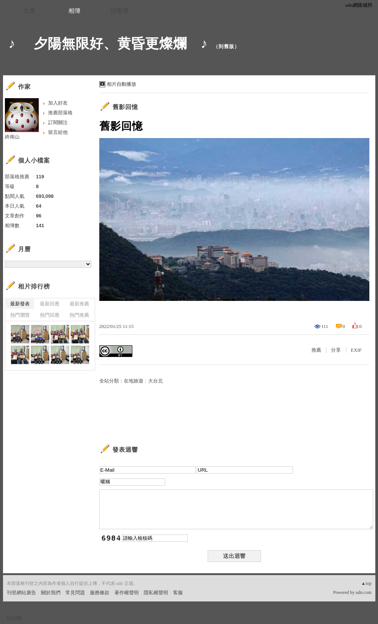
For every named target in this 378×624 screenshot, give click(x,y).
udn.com (364, 592)
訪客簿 (120, 11)
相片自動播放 (121, 84)
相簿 (74, 11)
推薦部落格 (60, 112)
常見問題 (75, 592)
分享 (336, 350)
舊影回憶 (125, 107)
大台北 (155, 381)
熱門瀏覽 (20, 315)
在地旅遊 (133, 381)
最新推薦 (79, 304)
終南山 (12, 137)
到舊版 (226, 46)
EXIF (356, 350)
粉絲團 (14, 618)
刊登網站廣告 (21, 592)
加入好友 (58, 103)
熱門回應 (49, 315)
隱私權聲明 (156, 592)
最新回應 (49, 304)
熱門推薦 (79, 315)
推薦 (316, 350)
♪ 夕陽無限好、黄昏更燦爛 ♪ (108, 43)
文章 (29, 11)
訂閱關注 (58, 122)
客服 (178, 592)
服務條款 (99, 592)
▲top (366, 583)
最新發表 (20, 304)
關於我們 (51, 592)
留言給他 (58, 132)
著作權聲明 (126, 592)
